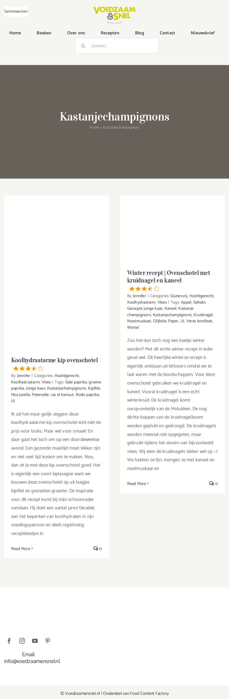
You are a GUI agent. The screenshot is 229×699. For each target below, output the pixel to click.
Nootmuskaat (139, 321)
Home (95, 127)
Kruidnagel (203, 314)
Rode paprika (87, 394)
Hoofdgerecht (67, 375)
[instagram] (22, 641)
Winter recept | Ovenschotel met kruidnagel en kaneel (172, 280)
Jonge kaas (35, 388)
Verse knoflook (199, 321)
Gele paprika (76, 382)
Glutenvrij (178, 295)
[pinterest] (48, 641)
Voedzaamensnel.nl (82, 693)
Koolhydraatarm (25, 382)
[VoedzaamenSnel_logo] (114, 9)
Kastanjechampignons (66, 388)
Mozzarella (20, 394)
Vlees (46, 382)
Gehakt (199, 302)
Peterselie (40, 394)
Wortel (133, 327)
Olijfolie (159, 321)
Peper (173, 321)
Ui (13, 400)
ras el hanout (62, 394)
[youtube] (35, 641)
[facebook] (9, 641)
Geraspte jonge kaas (145, 308)
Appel (186, 302)
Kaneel (170, 308)
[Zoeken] (83, 46)
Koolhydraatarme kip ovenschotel (56, 363)
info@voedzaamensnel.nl (31, 661)
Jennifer (23, 375)
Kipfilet (94, 388)
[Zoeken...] (117, 46)
